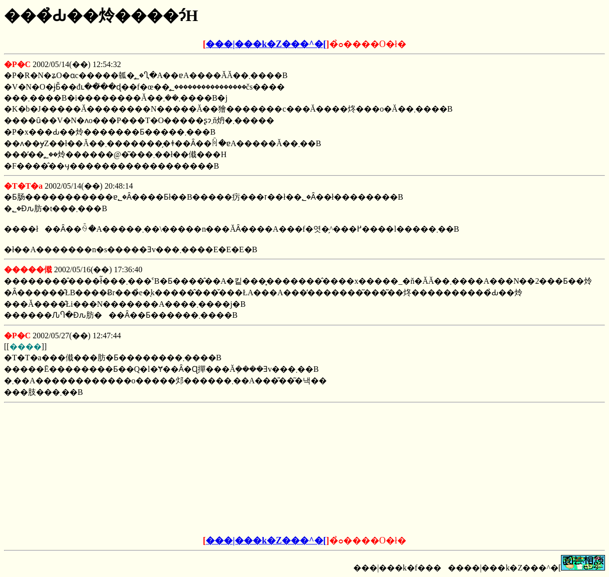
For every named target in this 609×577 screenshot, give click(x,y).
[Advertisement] (229, 469)
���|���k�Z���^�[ (266, 44)
